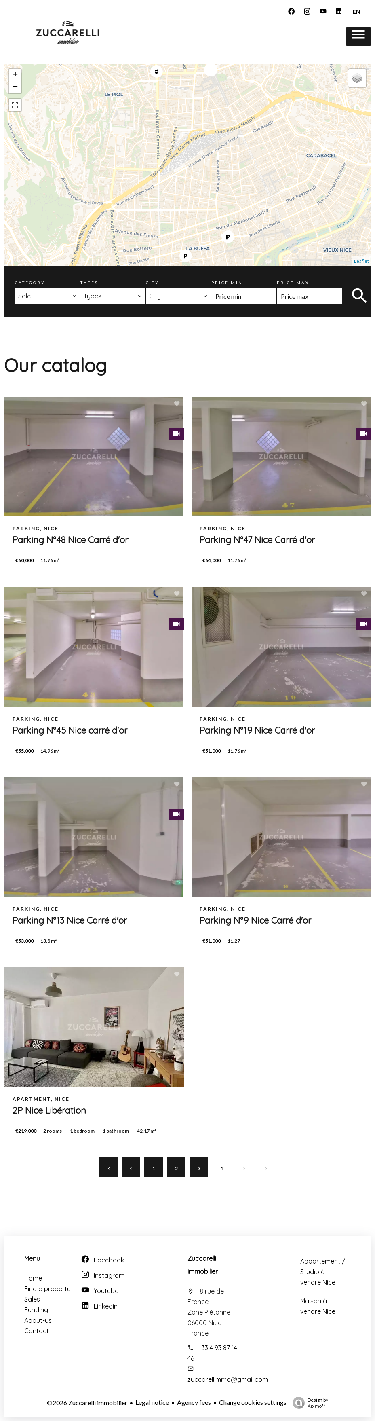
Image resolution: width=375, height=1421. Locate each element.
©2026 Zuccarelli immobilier (87, 1402)
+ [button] (15, 75)
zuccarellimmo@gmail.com (228, 1379)
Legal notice (152, 1402)
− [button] (15, 87)
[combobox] (47, 296)
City (152, 282)
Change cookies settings (253, 1402)
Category (30, 282)
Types (89, 282)
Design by (308, 1403)
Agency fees (194, 1402)
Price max (293, 282)
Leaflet (361, 261)
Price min (227, 282)
